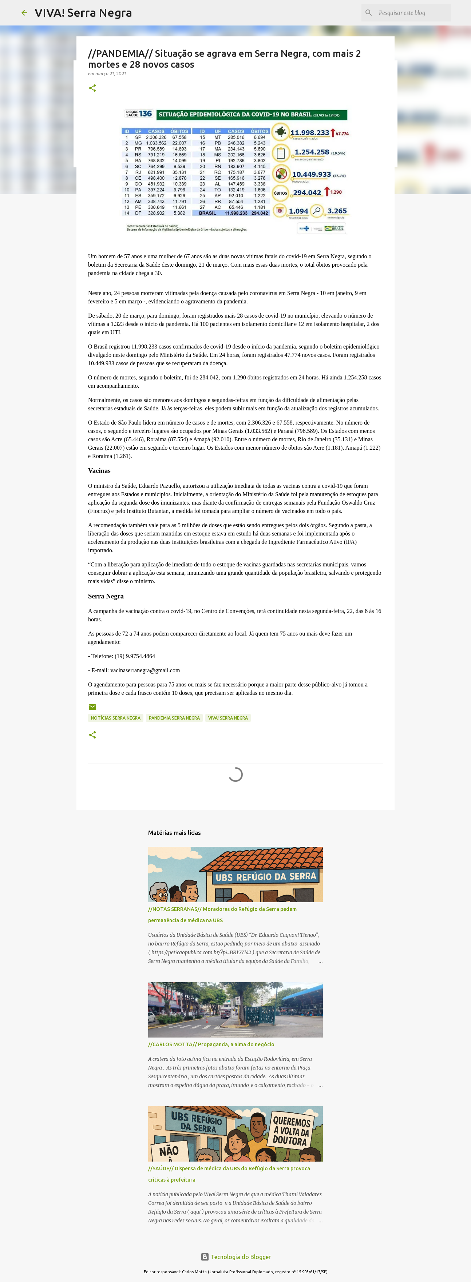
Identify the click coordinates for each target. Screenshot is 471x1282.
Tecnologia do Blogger (236, 1257)
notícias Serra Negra (115, 718)
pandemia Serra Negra (174, 718)
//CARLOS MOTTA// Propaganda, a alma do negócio (211, 1044)
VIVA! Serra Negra (83, 12)
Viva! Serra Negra (228, 718)
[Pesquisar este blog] (413, 12)
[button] (92, 88)
